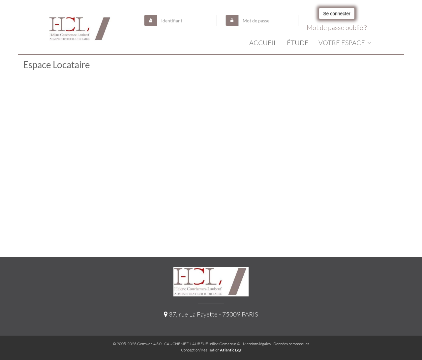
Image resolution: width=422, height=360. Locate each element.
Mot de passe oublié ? (337, 27)
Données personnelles (291, 343)
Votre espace (345, 43)
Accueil (263, 43)
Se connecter (336, 13)
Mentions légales (257, 343)
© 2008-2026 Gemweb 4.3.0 (137, 343)
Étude (298, 43)
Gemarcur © (229, 343)
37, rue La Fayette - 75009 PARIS (211, 314)
